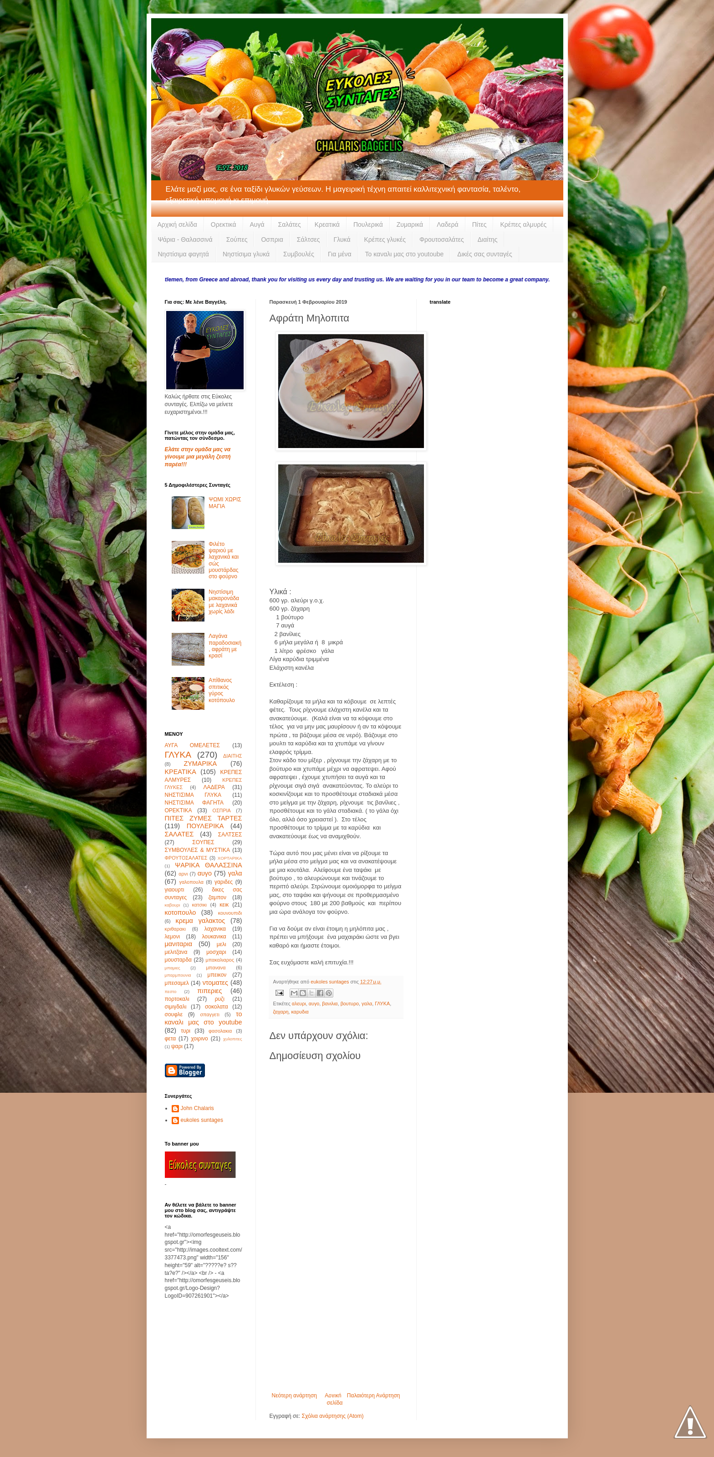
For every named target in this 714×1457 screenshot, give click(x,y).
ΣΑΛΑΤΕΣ (179, 834)
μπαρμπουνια (178, 975)
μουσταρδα (178, 960)
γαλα (367, 1003)
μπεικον (217, 975)
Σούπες (237, 239)
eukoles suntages (202, 1120)
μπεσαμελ (177, 983)
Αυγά (257, 224)
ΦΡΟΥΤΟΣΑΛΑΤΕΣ (186, 858)
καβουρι (172, 904)
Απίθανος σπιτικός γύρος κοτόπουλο (222, 690)
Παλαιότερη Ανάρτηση (373, 1395)
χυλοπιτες (232, 1038)
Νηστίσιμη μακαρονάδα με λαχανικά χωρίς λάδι (224, 602)
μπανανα (215, 967)
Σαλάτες (289, 224)
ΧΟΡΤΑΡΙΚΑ (230, 858)
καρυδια (300, 1011)
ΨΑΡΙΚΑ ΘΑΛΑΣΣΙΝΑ (208, 865)
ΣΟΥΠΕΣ (203, 842)
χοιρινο (199, 1038)
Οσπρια (272, 239)
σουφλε (174, 1014)
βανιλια (329, 1003)
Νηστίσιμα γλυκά (246, 254)
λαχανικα (215, 929)
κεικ (224, 905)
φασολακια (220, 1031)
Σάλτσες (308, 239)
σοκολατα (216, 1007)
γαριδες (223, 882)
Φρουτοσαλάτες (441, 239)
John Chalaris (197, 1108)
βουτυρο (350, 1003)
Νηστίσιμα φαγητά (183, 254)
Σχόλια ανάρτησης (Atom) (332, 1416)
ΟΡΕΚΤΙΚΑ (178, 810)
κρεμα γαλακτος (200, 920)
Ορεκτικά (223, 224)
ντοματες (215, 982)
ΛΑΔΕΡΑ (214, 787)
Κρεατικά (327, 224)
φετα (170, 1038)
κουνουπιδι (230, 913)
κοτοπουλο (180, 912)
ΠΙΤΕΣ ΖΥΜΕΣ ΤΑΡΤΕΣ (203, 818)
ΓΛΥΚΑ (382, 1003)
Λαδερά (448, 224)
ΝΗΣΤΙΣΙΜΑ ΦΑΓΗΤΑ (194, 803)
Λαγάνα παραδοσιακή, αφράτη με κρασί (225, 646)
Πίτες (479, 224)
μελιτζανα (176, 952)
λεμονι (172, 936)
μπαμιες (172, 967)
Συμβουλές (298, 254)
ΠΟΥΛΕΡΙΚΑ (205, 826)
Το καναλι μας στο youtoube (404, 254)
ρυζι (219, 999)
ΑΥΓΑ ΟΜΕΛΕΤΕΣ (192, 745)
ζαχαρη (281, 1011)
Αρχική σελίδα (177, 224)
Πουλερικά (368, 224)
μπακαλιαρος (219, 960)
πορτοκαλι (177, 999)
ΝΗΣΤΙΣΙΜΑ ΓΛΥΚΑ (193, 795)
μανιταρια (179, 944)
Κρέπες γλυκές (385, 239)
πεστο (171, 991)
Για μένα (340, 254)
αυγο (314, 1003)
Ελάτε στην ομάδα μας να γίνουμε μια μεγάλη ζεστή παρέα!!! (198, 457)
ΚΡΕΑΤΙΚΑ (180, 771)
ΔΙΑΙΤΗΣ (232, 756)
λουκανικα (214, 936)
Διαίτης (488, 239)
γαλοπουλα (191, 882)
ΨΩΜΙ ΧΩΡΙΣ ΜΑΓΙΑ (225, 502)
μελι (221, 944)
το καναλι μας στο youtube (203, 1018)
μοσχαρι (216, 952)
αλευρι (299, 1003)
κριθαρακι (175, 929)
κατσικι (199, 904)
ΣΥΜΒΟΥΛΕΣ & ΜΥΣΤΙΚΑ (197, 850)
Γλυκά (342, 239)
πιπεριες (209, 990)
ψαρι (177, 1046)
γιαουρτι (174, 889)
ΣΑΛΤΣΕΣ (230, 834)
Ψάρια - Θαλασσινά (185, 239)
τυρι (185, 1031)
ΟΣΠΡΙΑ (222, 810)
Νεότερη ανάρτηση (294, 1395)
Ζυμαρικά (410, 224)
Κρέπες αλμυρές (523, 224)
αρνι (183, 873)
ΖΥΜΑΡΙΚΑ (200, 763)
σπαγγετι (209, 1014)
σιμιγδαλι (176, 1007)
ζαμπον (217, 897)
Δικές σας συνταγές (484, 254)
